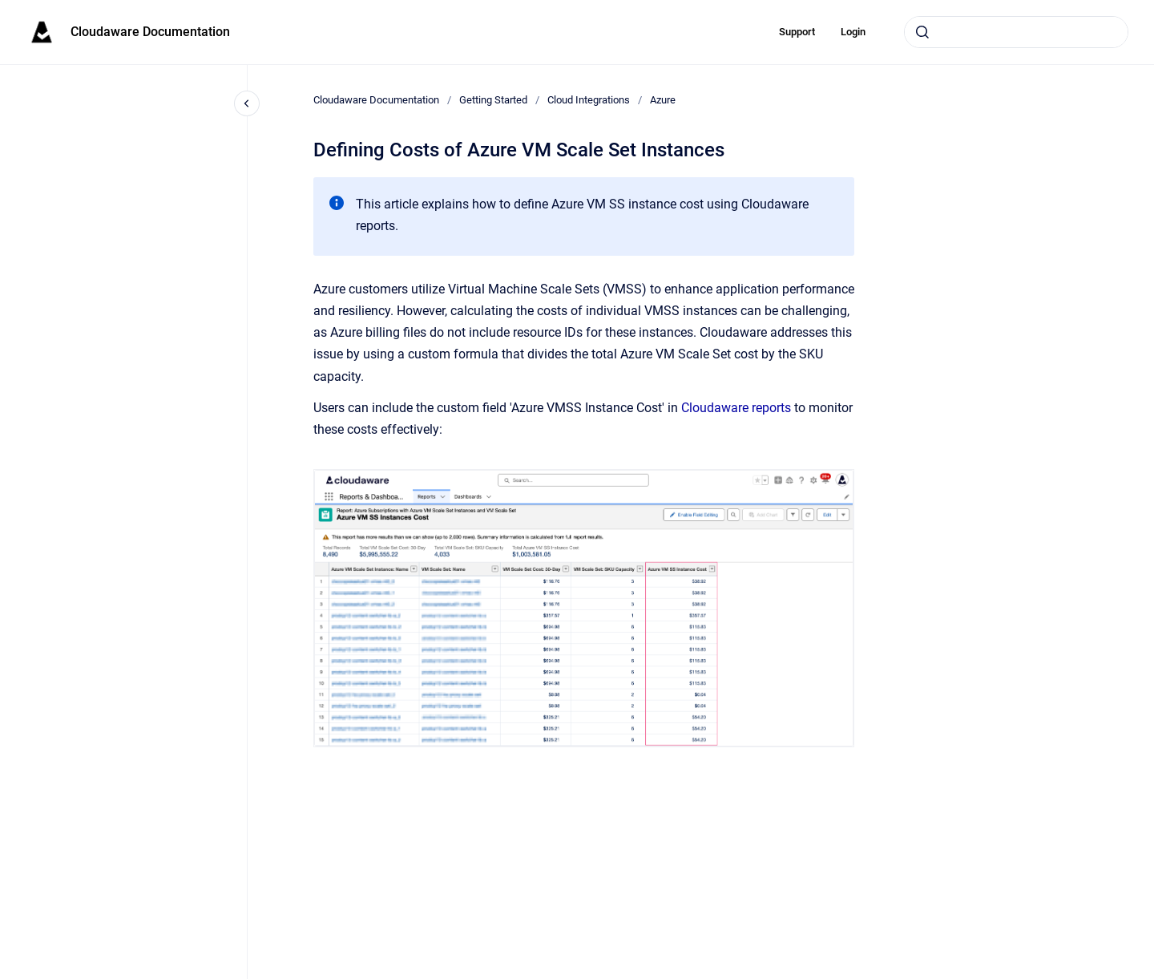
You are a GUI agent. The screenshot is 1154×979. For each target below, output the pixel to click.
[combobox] (1016, 32)
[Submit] (922, 32)
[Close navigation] (247, 103)
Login (853, 32)
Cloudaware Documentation (150, 31)
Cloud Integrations (588, 100)
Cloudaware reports (736, 407)
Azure (663, 100)
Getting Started (493, 100)
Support (797, 32)
